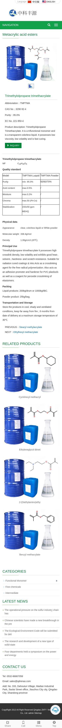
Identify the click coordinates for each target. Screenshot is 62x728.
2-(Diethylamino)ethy (29, 502)
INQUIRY (13, 145)
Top (54, 723)
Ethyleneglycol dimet (29, 449)
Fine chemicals (13, 587)
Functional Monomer (16, 580)
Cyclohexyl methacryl (30, 397)
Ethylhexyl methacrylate (25, 332)
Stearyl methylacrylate (30, 327)
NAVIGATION (10, 25)
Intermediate (11, 593)
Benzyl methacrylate (29, 554)
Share (8, 723)
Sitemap (38, 713)
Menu (39, 723)
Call (23, 723)
